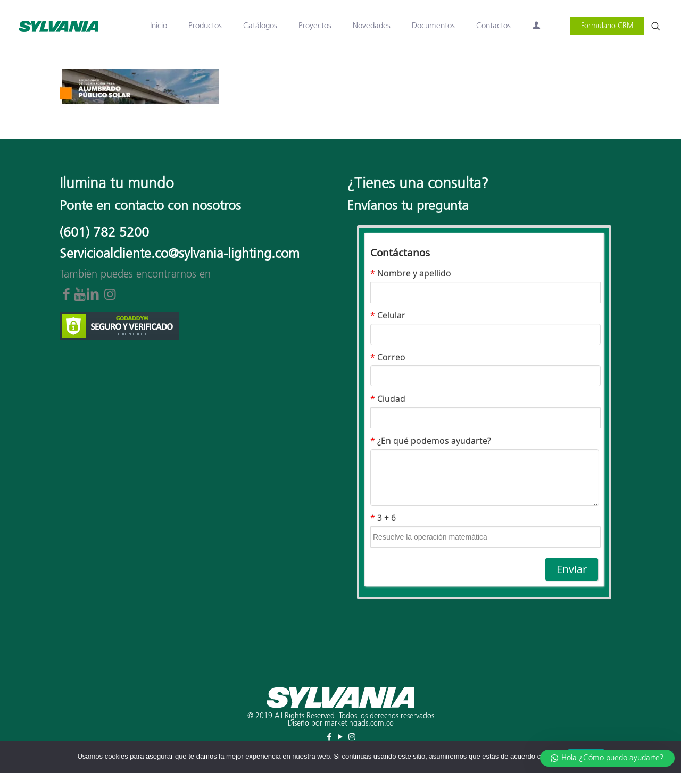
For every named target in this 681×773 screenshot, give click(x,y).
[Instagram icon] (352, 737)
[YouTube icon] (341, 737)
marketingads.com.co (359, 723)
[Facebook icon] (330, 737)
